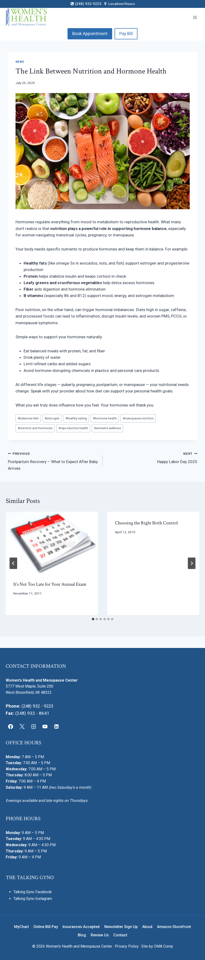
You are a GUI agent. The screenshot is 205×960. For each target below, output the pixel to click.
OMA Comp (163, 946)
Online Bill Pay (45, 926)
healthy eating (76, 418)
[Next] (191, 563)
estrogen (52, 418)
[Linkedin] (56, 726)
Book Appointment (89, 33)
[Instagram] (34, 726)
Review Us (100, 935)
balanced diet (28, 418)
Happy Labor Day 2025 (152, 457)
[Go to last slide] (13, 563)
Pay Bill (126, 33)
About (147, 926)
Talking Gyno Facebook (32, 891)
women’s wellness (107, 428)
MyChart (21, 926)
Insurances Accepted (81, 926)
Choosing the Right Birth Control (146, 523)
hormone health (105, 418)
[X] (22, 726)
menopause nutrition (138, 418)
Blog (82, 935)
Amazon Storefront (174, 926)
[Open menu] (194, 17)
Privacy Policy (127, 946)
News (20, 61)
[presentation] (52, 542)
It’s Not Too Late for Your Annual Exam (49, 584)
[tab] (93, 619)
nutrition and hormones (35, 428)
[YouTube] (45, 726)
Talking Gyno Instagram (32, 898)
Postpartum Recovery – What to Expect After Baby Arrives (53, 460)
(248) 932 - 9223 (38, 706)
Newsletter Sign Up (121, 926)
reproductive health (73, 428)
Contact (120, 935)
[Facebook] (11, 726)
